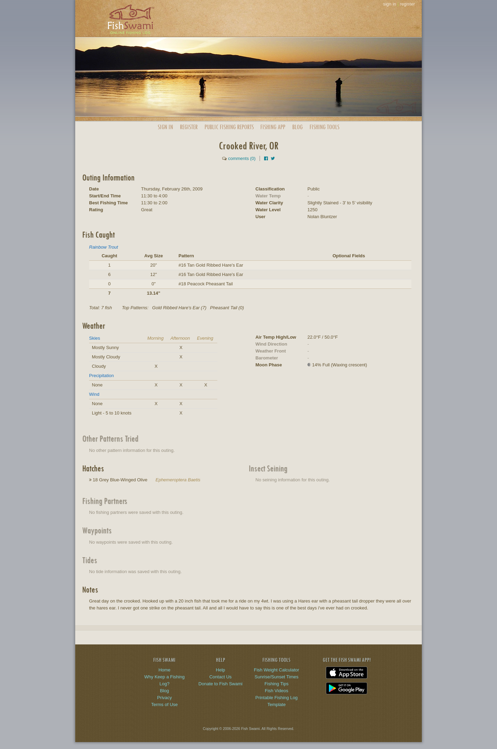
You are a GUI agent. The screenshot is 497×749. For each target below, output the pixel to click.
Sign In (165, 127)
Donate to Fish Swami (221, 683)
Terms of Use (164, 704)
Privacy (164, 697)
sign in (389, 4)
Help (220, 669)
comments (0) (241, 158)
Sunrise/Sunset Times (276, 676)
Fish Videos (276, 690)
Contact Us (220, 676)
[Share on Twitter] (273, 158)
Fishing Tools (324, 127)
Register (189, 127)
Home (164, 669)
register (407, 4)
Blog (297, 127)
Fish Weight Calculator (276, 669)
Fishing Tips (276, 683)
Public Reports (229, 127)
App (272, 127)
